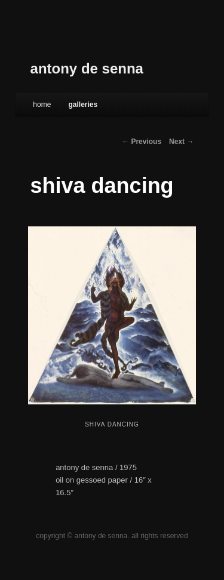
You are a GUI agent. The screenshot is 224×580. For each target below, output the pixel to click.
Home (42, 104)
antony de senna (86, 68)
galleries (82, 104)
